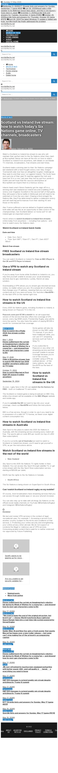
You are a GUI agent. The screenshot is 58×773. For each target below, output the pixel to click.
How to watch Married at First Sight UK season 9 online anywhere (16, 374)
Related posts (14, 593)
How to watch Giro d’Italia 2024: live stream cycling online (14, 333)
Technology (7, 678)
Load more (8, 644)
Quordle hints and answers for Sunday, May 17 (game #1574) (29, 713)
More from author (15, 595)
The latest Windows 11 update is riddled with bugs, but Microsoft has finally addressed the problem (29, 20)
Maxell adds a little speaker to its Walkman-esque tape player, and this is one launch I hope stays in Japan (28, 10)
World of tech (8, 98)
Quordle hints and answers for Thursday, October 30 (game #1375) (28, 17)
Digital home (8, 700)
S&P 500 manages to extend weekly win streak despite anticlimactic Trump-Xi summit (27, 681)
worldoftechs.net (8, 24)
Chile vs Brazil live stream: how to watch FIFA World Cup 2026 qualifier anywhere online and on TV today (16, 362)
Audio (5, 665)
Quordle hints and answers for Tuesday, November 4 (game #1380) (25, 14)
